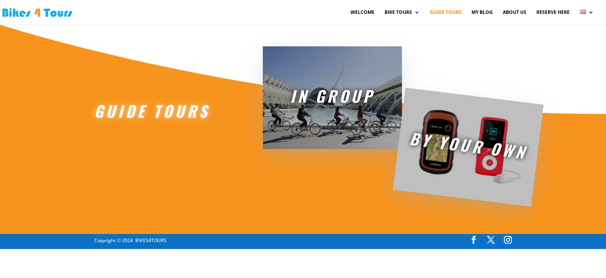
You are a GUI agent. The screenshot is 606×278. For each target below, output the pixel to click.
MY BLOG (482, 12)
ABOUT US (514, 12)
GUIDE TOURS (445, 12)
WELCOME (362, 12)
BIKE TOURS (398, 12)
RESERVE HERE (553, 12)
